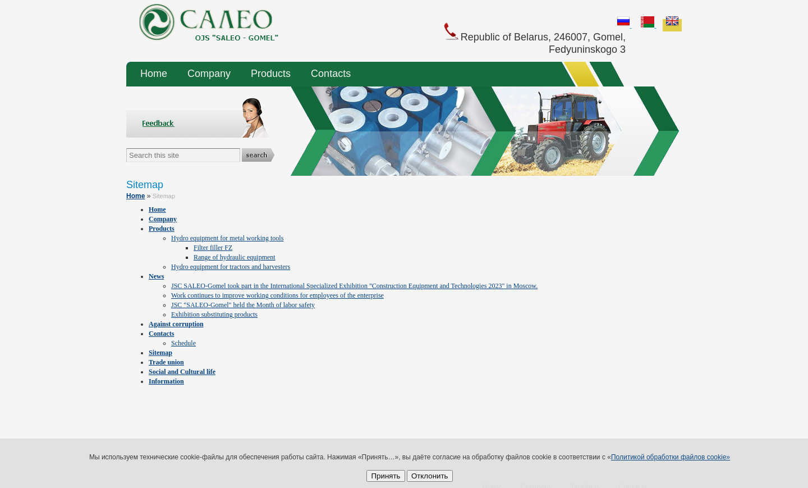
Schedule (183, 343)
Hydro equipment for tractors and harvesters (230, 267)
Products (271, 73)
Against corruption (176, 324)
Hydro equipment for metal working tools (227, 238)
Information (166, 381)
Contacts (331, 73)
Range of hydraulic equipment (235, 257)
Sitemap (160, 353)
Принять (385, 476)
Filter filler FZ (213, 248)
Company (209, 73)
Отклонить (429, 476)
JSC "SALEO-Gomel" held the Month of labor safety (243, 305)
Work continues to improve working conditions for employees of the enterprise (277, 295)
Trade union (166, 362)
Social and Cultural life (182, 372)
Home (153, 73)
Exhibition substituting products (214, 314)
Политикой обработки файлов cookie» (670, 457)
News (156, 276)
